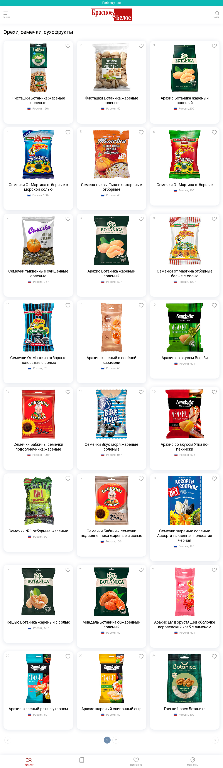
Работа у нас (111, 3)
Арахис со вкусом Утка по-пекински (185, 446)
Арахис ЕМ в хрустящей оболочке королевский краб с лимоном (184, 624)
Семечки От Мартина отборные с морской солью (38, 187)
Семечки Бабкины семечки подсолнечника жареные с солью (111, 533)
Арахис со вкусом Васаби (185, 357)
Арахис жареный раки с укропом (38, 708)
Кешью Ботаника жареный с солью (38, 622)
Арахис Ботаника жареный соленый (185, 100)
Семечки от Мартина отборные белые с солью (185, 273)
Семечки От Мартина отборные (185, 184)
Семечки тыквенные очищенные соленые (38, 273)
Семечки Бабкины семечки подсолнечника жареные (38, 446)
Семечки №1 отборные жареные (38, 531)
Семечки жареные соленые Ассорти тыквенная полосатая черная (184, 536)
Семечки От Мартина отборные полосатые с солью (38, 360)
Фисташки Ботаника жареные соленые (38, 100)
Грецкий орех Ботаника (185, 708)
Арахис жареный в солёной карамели (112, 360)
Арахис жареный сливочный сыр (111, 708)
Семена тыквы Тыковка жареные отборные (111, 187)
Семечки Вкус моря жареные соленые (111, 446)
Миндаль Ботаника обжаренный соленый (112, 624)
